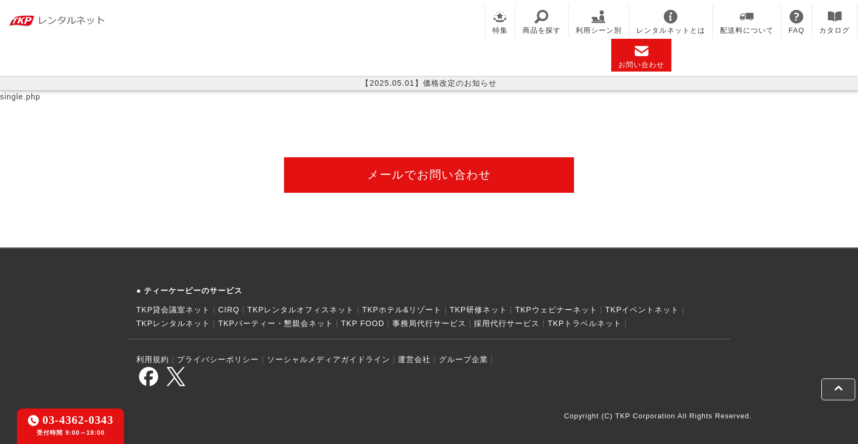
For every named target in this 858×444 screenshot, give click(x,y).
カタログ (834, 22)
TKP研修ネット (478, 309)
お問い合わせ (641, 56)
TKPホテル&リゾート (402, 309)
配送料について (747, 22)
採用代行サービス (507, 323)
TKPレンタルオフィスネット (300, 309)
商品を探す (542, 22)
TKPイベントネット (642, 309)
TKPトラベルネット (585, 323)
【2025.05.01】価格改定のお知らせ (428, 83)
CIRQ (229, 309)
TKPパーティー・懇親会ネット (275, 323)
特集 (500, 22)
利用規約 (152, 359)
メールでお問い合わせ (429, 174)
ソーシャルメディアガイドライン (328, 359)
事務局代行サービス (429, 323)
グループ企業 (463, 359)
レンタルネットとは (670, 22)
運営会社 (414, 359)
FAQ (796, 22)
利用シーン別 (599, 22)
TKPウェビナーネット (556, 309)
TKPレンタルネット (173, 323)
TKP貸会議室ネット (173, 309)
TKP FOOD (362, 323)
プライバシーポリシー (218, 359)
